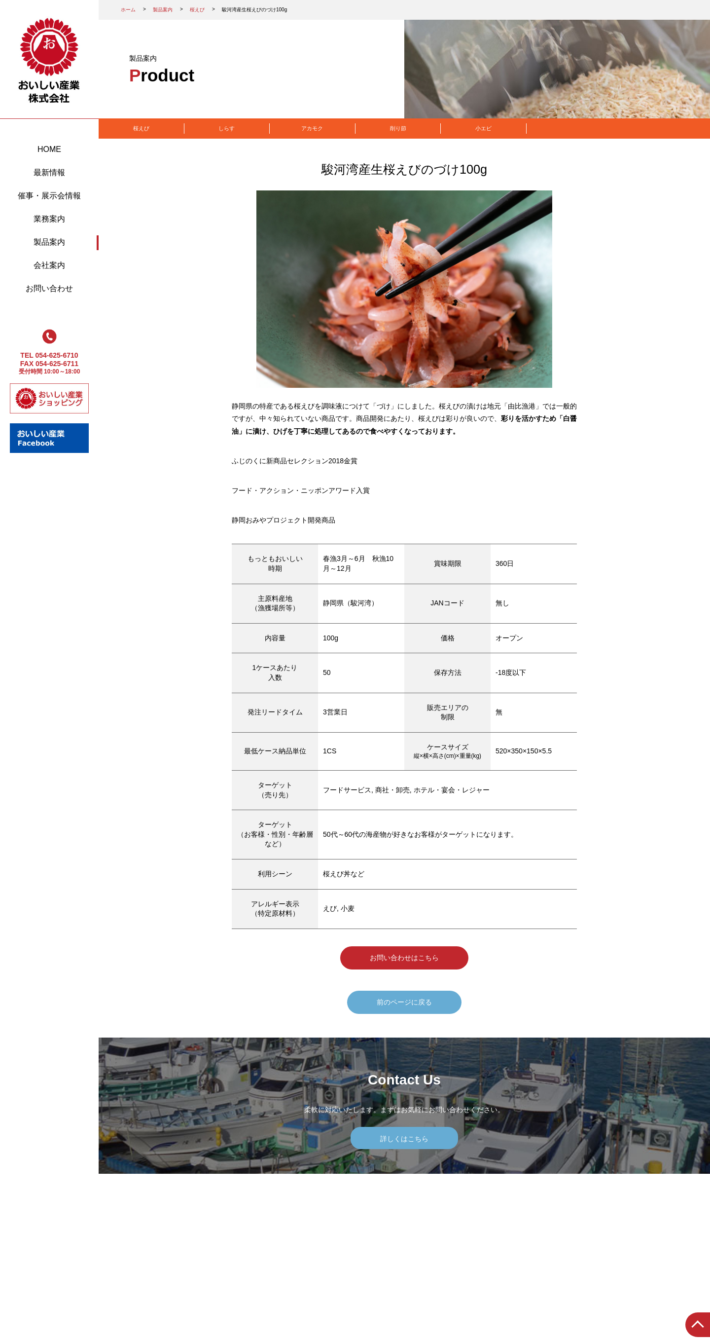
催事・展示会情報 (49, 195)
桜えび (197, 9)
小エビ (483, 128)
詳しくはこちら (404, 1139)
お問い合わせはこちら (404, 958)
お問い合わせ (49, 288)
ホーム (128, 9)
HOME (49, 149)
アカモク (312, 128)
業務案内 (49, 219)
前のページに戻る (404, 1002)
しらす (226, 128)
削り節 (398, 128)
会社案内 (49, 265)
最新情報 (49, 172)
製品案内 (49, 242)
